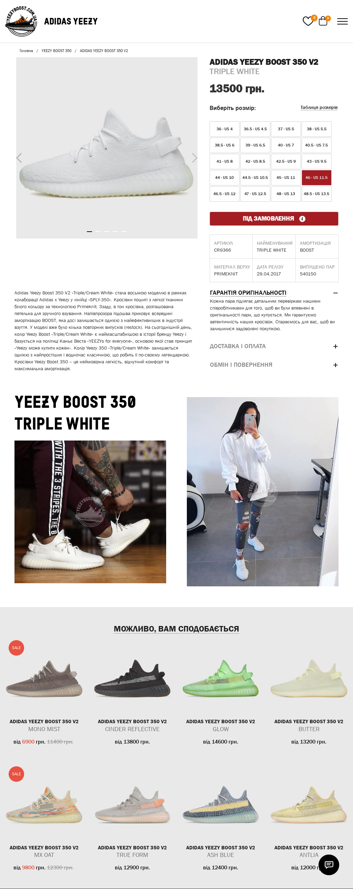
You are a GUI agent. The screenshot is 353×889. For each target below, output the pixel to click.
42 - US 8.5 (255, 161)
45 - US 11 (285, 177)
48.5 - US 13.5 (316, 193)
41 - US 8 (224, 161)
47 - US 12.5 (255, 193)
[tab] (274, 293)
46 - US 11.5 (316, 177)
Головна (26, 51)
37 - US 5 (286, 129)
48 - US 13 (285, 193)
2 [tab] (98, 231)
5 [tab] (124, 231)
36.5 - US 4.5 (255, 129)
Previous (17, 156)
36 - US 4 (224, 129)
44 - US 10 (224, 177)
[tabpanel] (106, 148)
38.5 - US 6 (224, 145)
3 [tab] (106, 231)
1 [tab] (89, 231)
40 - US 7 (286, 145)
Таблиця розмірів (319, 107)
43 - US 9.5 (316, 161)
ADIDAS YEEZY (71, 21)
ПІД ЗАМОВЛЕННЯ (274, 218)
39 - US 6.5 (255, 145)
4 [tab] (115, 231)
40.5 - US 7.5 (316, 145)
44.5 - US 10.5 (255, 177)
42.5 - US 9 (286, 161)
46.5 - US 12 (224, 193)
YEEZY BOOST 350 (56, 51)
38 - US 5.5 (316, 129)
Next (193, 156)
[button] (274, 293)
